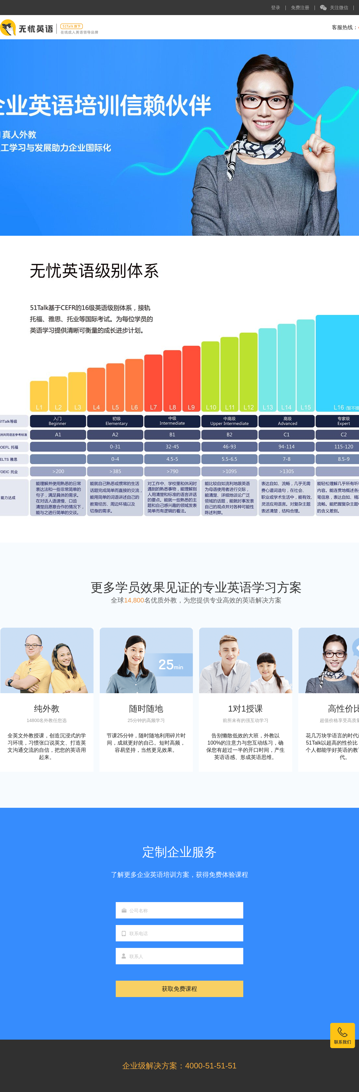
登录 (275, 7)
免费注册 (300, 7)
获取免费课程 (179, 989)
